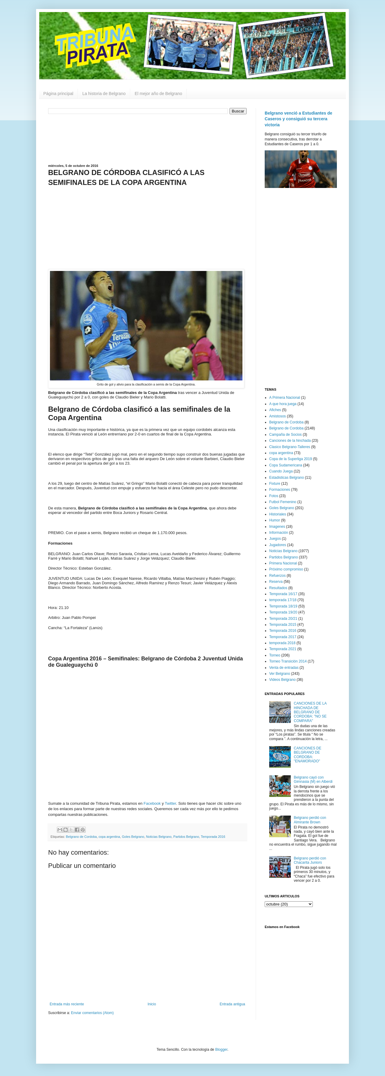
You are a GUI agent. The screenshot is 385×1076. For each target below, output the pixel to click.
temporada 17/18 (283, 600)
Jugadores (277, 545)
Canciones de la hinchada (290, 440)
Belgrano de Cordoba (81, 836)
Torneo (274, 655)
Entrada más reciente (67, 1004)
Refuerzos (277, 575)
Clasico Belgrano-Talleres (289, 447)
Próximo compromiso (286, 569)
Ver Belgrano (279, 674)
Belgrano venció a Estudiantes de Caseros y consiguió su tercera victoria (298, 119)
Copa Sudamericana (285, 465)
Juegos (275, 538)
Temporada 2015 (282, 625)
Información (278, 532)
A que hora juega (283, 404)
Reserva (276, 582)
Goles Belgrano (133, 836)
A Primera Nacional (284, 397)
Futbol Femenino (282, 502)
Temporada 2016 (213, 836)
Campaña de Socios (285, 434)
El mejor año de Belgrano (158, 93)
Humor (274, 520)
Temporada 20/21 (283, 618)
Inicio (152, 1004)
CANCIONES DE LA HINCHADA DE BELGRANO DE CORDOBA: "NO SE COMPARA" (310, 712)
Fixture (274, 483)
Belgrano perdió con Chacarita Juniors (310, 860)
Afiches (275, 410)
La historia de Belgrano (104, 93)
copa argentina (109, 836)
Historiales (277, 514)
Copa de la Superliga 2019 (290, 459)
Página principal (58, 93)
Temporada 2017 (282, 637)
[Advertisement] (147, 138)
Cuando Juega (281, 471)
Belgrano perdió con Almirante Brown (310, 820)
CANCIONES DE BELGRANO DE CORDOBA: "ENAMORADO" (307, 754)
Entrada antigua (232, 1004)
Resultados (278, 588)
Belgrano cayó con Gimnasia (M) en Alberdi (313, 779)
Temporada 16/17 (283, 594)
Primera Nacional (283, 563)
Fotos (273, 496)
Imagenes (277, 526)
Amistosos (277, 416)
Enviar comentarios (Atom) (92, 1013)
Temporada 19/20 (283, 612)
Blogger (221, 1049)
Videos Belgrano (282, 680)
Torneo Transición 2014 (288, 661)
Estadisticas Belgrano (286, 477)
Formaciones (279, 489)
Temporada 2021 (282, 649)
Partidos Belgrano (186, 836)
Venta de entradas (283, 668)
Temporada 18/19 (283, 606)
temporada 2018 (282, 643)
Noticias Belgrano (159, 836)
